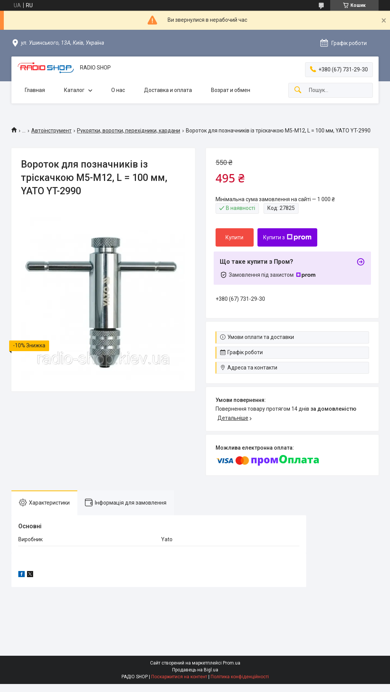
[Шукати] (297, 90)
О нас (118, 90)
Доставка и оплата (168, 90)
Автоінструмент (51, 130)
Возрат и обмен (230, 90)
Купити (234, 237)
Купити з (287, 237)
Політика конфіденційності (240, 676)
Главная (35, 90)
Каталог (74, 90)
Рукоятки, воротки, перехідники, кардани (128, 130)
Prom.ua (231, 663)
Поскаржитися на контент (179, 676)
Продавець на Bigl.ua (195, 670)
